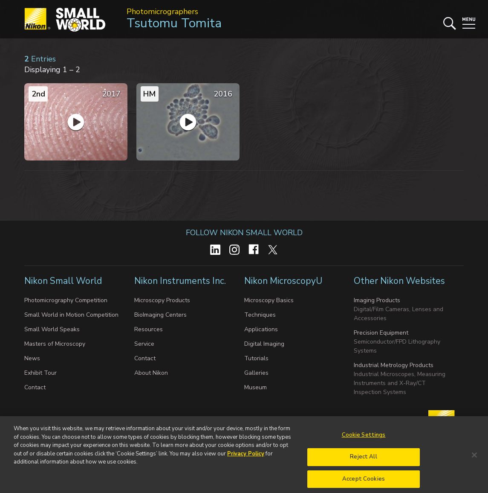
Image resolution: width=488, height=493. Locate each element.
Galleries (256, 373)
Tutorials (256, 358)
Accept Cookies (363, 483)
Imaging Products (377, 300)
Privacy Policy (245, 458)
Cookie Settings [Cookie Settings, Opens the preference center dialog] (364, 440)
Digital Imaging (264, 344)
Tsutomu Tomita (174, 23)
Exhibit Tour (40, 373)
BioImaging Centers (160, 315)
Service (144, 344)
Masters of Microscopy (54, 344)
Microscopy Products (162, 300)
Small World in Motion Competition (71, 315)
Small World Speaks (52, 329)
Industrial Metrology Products (393, 365)
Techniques (260, 315)
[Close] (474, 460)
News (32, 358)
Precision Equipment (381, 333)
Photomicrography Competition (65, 300)
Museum (255, 387)
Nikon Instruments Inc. (181, 281)
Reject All (363, 462)
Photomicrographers (162, 11)
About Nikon (151, 373)
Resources (148, 329)
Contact (35, 387)
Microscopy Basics (269, 300)
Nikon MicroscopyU (283, 281)
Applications (261, 329)
